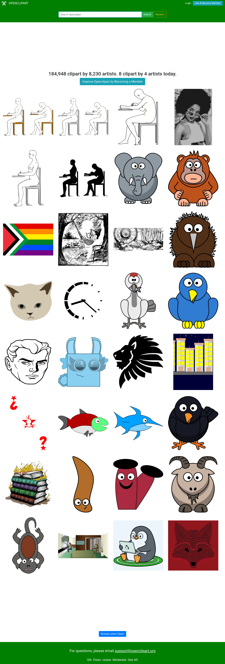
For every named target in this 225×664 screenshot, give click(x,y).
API (136, 659)
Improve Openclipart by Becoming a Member (112, 81)
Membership (119, 659)
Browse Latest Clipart (112, 633)
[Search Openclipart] (100, 14)
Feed (130, 659)
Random (160, 14)
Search (147, 14)
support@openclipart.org (135, 651)
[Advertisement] (112, 48)
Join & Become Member (208, 3)
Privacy (97, 659)
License (107, 659)
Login (188, 3)
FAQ (89, 659)
